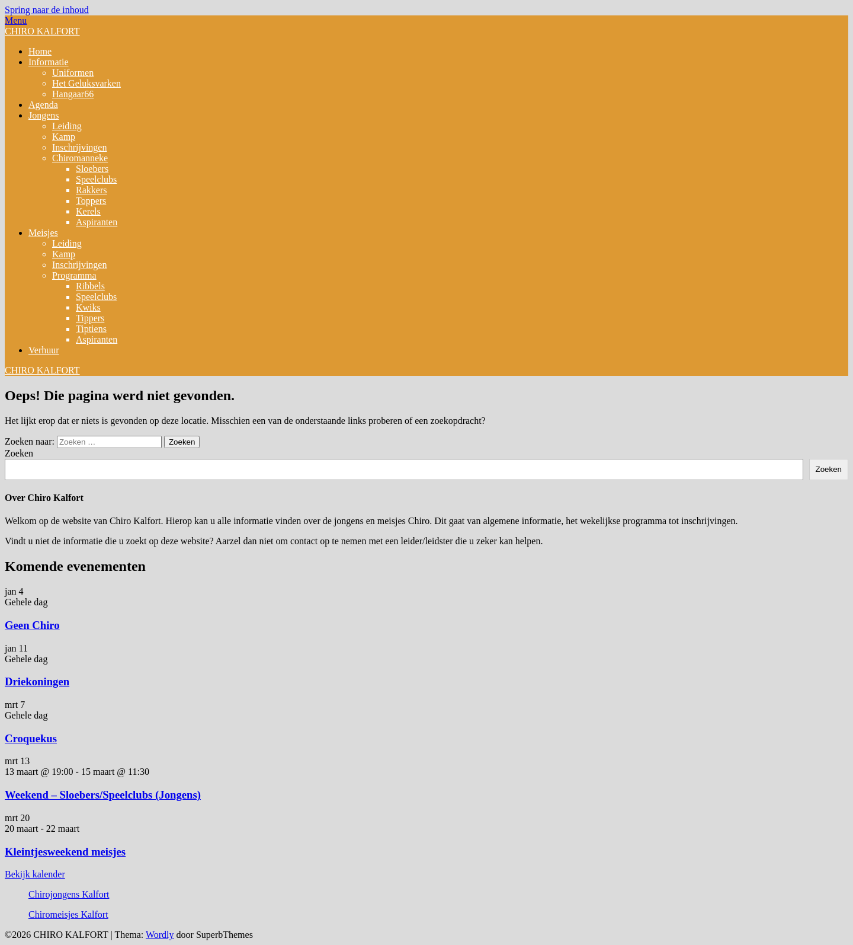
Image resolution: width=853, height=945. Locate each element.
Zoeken (19, 453)
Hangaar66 (73, 94)
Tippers (90, 318)
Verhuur (43, 350)
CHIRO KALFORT (42, 31)
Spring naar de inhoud (47, 10)
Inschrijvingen (79, 147)
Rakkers (91, 190)
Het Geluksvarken (86, 83)
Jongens (43, 115)
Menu (16, 20)
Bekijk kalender (35, 874)
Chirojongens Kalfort (68, 894)
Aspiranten (96, 222)
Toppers (91, 201)
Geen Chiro (32, 625)
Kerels (88, 211)
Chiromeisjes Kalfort (68, 914)
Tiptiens (91, 329)
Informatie (48, 62)
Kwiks (88, 307)
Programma (74, 275)
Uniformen (73, 73)
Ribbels (90, 286)
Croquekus (31, 738)
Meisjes (43, 233)
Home (40, 51)
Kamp (63, 137)
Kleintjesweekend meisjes (65, 851)
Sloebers (92, 169)
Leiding (67, 126)
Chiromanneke (80, 158)
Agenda (43, 105)
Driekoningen (37, 681)
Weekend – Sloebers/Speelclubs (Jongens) (103, 794)
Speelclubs (96, 179)
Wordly (160, 935)
